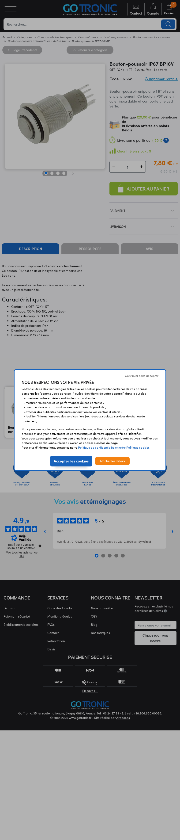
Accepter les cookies (71, 460)
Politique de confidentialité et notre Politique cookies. (114, 447)
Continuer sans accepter (141, 376)
